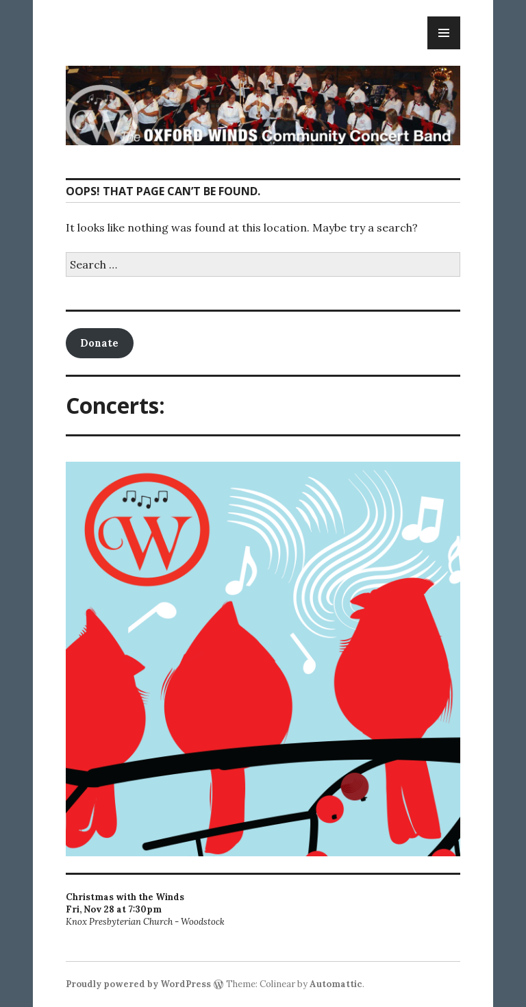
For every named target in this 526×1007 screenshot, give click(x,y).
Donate (99, 342)
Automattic (336, 984)
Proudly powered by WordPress (138, 984)
